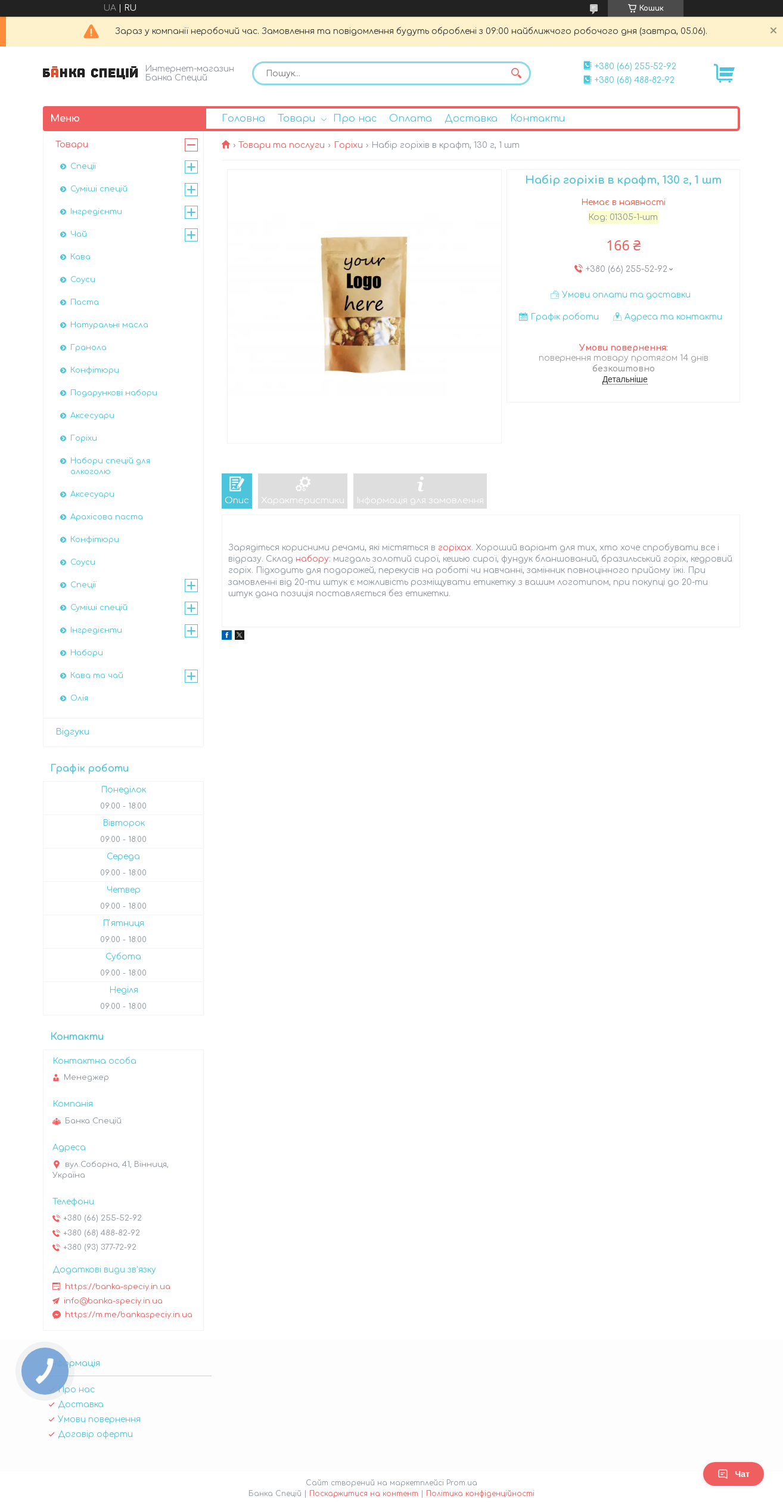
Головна (243, 118)
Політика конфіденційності (480, 1493)
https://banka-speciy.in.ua (117, 1287)
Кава (80, 257)
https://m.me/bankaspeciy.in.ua (128, 1315)
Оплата (410, 118)
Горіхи (348, 145)
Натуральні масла (109, 325)
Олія (79, 698)
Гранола (88, 347)
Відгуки (72, 732)
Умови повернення (99, 1419)
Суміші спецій (99, 189)
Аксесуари (92, 415)
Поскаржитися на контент (363, 1493)
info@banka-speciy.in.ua (113, 1301)
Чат (733, 1474)
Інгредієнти (96, 212)
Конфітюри (94, 370)
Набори (86, 653)
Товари (296, 118)
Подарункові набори (113, 393)
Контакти (537, 118)
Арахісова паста (106, 517)
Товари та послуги (281, 145)
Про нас (355, 118)
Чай (78, 234)
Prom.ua (461, 1483)
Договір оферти (95, 1434)
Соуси (82, 279)
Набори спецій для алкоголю (110, 466)
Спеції (83, 166)
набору (312, 559)
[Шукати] (516, 73)
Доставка (471, 118)
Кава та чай (96, 675)
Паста (84, 302)
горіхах (454, 547)
